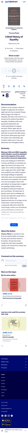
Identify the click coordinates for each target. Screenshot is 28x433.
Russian (3, 383)
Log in (9, 76)
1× (5, 70)
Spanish (3, 380)
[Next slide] (26, 305)
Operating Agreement (6, 408)
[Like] (3, 86)
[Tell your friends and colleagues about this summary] (19, 86)
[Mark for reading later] (8, 86)
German (3, 377)
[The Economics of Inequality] (14, 285)
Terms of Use (4, 405)
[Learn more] (10, 91)
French (2, 392)
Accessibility (4, 411)
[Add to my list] (13, 86)
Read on (14, 224)
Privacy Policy (4, 402)
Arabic (2, 395)
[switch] (14, 71)
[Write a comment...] (16, 261)
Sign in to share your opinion (11, 265)
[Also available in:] (24, 86)
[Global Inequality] (14, 324)
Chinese (3, 386)
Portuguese (4, 389)
